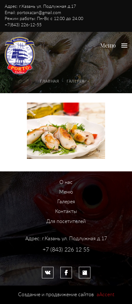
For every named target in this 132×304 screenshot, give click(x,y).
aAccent (105, 294)
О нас (66, 182)
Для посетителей (66, 221)
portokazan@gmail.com (39, 13)
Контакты (66, 211)
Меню (66, 192)
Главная (49, 81)
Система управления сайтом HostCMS (66, 256)
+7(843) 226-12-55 (23, 25)
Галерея (75, 81)
